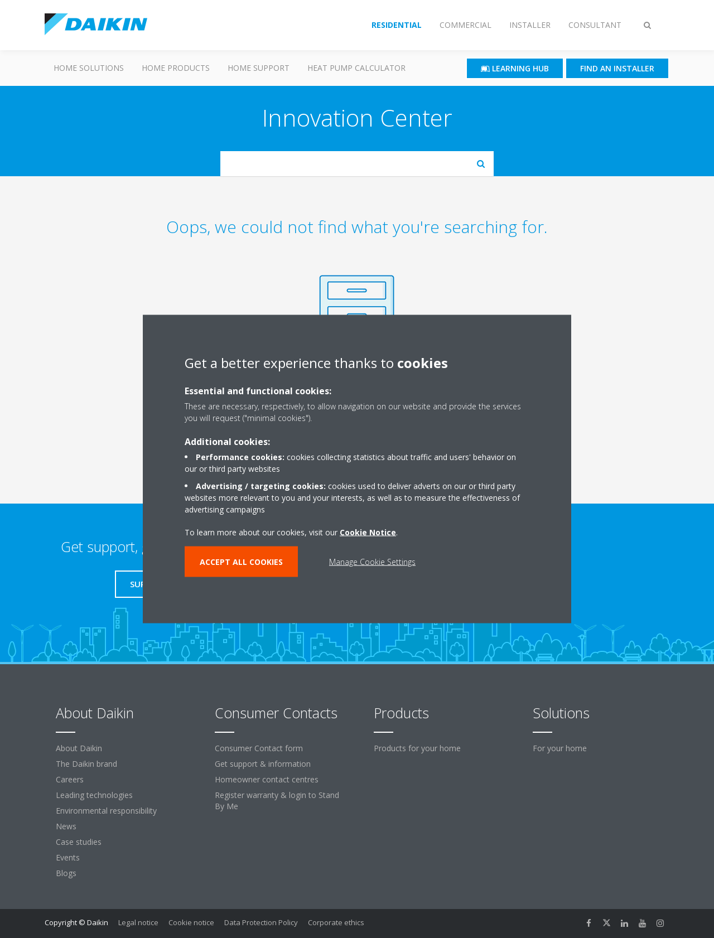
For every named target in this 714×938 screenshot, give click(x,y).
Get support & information (263, 763)
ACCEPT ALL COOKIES (241, 562)
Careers (70, 779)
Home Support (259, 67)
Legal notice (138, 922)
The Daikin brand (86, 763)
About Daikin (79, 748)
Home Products (176, 67)
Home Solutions (89, 67)
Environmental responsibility (106, 810)
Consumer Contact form (259, 748)
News (66, 826)
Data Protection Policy (261, 922)
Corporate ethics (336, 922)
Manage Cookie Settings (372, 562)
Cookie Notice (368, 532)
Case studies (79, 842)
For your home (560, 748)
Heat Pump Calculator (356, 67)
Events (68, 857)
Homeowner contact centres (267, 779)
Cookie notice (191, 922)
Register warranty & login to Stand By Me (277, 800)
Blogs (66, 873)
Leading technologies (94, 795)
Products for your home (417, 748)
